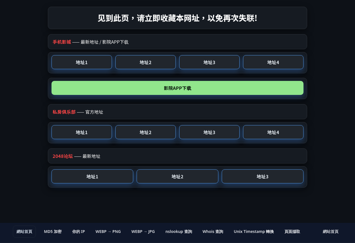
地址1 (82, 62)
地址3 (209, 62)
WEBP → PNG (108, 231)
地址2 (145, 62)
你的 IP (78, 231)
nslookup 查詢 (178, 231)
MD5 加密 (53, 231)
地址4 (273, 62)
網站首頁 (24, 231)
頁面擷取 (292, 231)
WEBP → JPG (143, 231)
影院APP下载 (177, 88)
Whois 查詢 (213, 231)
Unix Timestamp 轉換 (254, 231)
